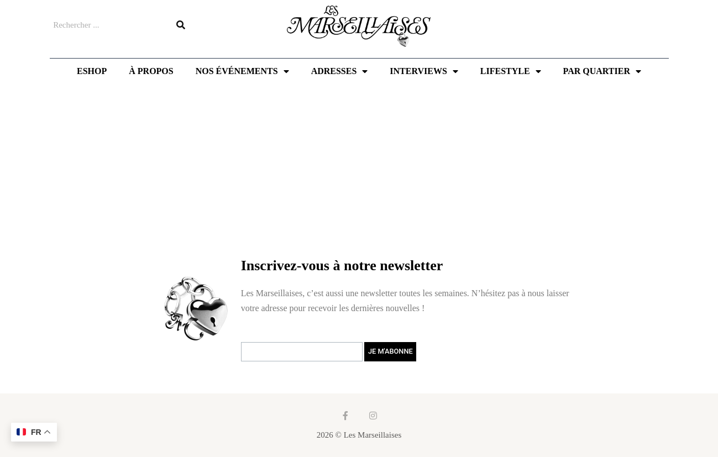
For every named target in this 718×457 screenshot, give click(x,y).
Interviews (424, 71)
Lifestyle (510, 71)
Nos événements (242, 71)
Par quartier (602, 71)
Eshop (92, 71)
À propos (151, 71)
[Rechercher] (181, 25)
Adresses (339, 71)
